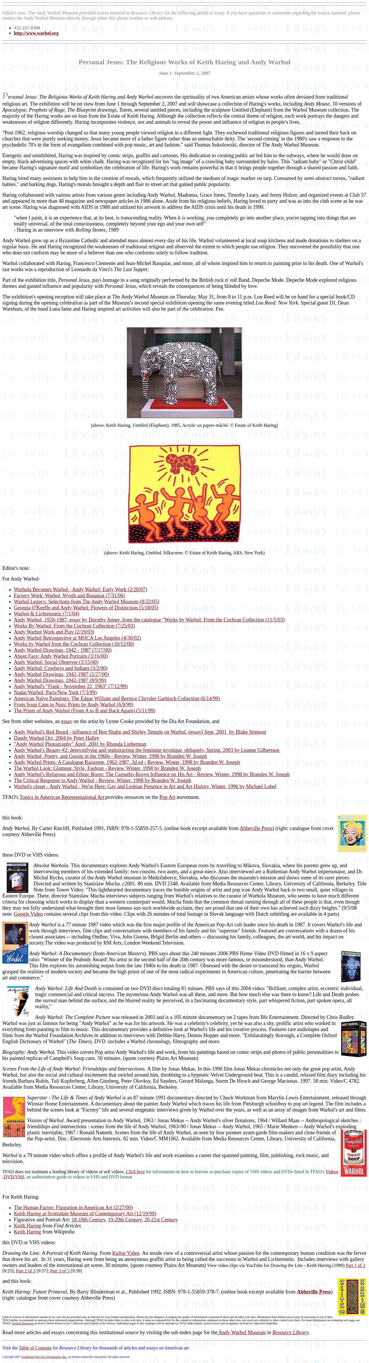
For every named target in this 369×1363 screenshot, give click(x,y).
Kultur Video (125, 1253)
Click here (135, 1171)
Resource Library (290, 1332)
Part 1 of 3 (355, 1265)
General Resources (23, 1323)
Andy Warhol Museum (242, 1332)
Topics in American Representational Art (62, 797)
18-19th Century (88, 1220)
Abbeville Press (256, 828)
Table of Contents (35, 1347)
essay (66, 721)
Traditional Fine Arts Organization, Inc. (44, 1356)
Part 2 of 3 (25, 1270)
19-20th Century (125, 1220)
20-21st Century (161, 1220)
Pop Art (167, 797)
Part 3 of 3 (59, 1270)
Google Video (28, 914)
